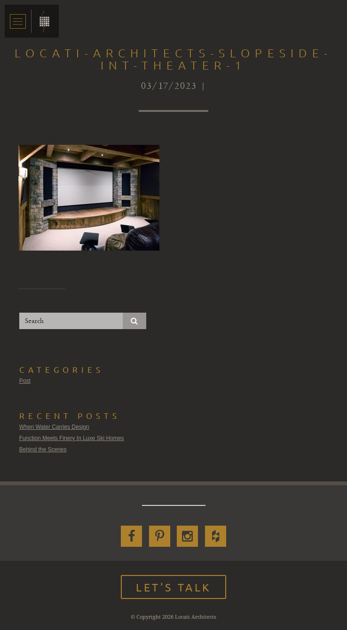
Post (25, 381)
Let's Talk (173, 587)
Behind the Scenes (43, 449)
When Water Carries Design (54, 427)
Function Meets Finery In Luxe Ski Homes (71, 438)
